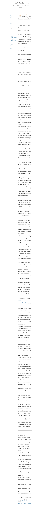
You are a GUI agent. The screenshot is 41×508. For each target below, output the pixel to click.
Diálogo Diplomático (20, 2)
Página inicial (25, 503)
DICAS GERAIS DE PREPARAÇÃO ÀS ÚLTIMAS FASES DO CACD (24, 15)
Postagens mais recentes (20, 503)
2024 (10, 16)
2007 (10, 45)
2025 (10, 15)
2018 (10, 21)
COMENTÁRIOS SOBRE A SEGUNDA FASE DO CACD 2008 (24, 432)
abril (11, 34)
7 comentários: (26, 500)
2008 (10, 29)
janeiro (11, 44)
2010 (10, 27)
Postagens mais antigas (30, 503)
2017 (10, 22)
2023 (10, 17)
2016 (10, 23)
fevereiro (11, 43)
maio (11, 33)
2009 (10, 28)
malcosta (10, 49)
